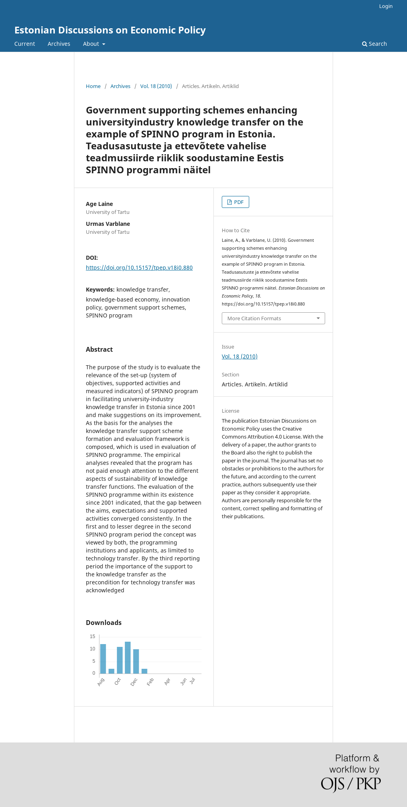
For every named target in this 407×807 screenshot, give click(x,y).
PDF (238, 202)
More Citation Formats (254, 318)
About (92, 43)
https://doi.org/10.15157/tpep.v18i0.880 (139, 267)
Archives (59, 43)
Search (374, 43)
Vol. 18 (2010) (156, 86)
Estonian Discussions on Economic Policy (110, 29)
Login (386, 6)
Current (24, 43)
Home (93, 86)
